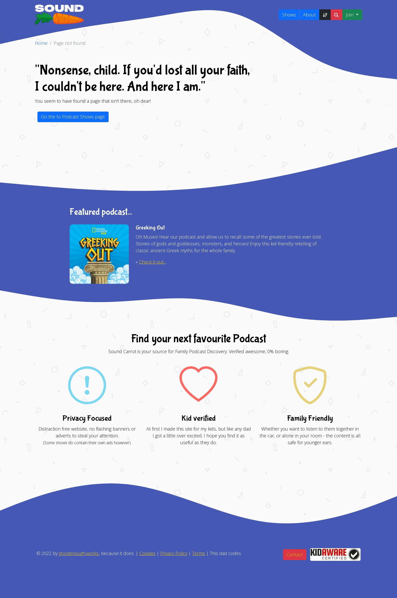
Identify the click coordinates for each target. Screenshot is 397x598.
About (309, 15)
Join (350, 15)
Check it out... (152, 262)
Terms (198, 553)
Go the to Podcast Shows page (73, 117)
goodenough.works (79, 553)
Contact (295, 554)
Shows (289, 15)
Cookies (147, 553)
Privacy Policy (173, 553)
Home (41, 43)
